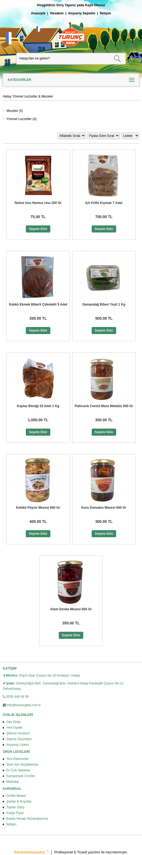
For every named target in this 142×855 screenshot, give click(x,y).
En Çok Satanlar (18, 770)
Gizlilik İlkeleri (16, 796)
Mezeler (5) (14, 111)
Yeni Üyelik (14, 728)
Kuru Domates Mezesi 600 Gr (103, 508)
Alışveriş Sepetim (81, 13)
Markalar (12, 782)
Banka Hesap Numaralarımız (27, 819)
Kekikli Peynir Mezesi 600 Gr (38, 508)
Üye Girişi (13, 722)
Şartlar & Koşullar (19, 801)
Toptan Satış (15, 807)
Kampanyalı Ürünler (20, 776)
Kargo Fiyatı (15, 813)
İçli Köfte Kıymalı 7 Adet (103, 203)
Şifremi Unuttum (18, 733)
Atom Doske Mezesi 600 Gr (71, 609)
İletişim (105, 13)
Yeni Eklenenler (17, 759)
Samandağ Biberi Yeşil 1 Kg (103, 304)
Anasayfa (38, 13)
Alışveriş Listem (17, 745)
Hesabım (57, 13)
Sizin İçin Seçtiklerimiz (22, 764)
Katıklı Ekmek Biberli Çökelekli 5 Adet (38, 304)
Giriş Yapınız (66, 5)
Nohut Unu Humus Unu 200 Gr (38, 203)
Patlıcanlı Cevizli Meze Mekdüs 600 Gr (104, 406)
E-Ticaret (81, 852)
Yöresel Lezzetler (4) (20, 119)
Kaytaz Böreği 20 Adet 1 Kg (38, 406)
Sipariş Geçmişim (19, 739)
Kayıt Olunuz (95, 5)
